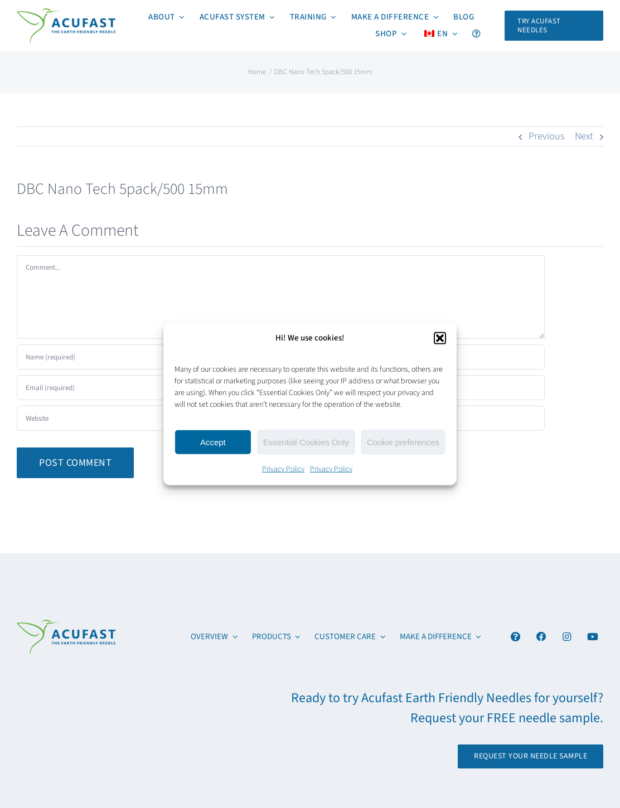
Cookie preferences (403, 441)
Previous (546, 136)
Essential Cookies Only (306, 441)
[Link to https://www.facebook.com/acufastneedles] (541, 636)
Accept (213, 441)
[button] (439, 337)
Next (584, 136)
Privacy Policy (283, 469)
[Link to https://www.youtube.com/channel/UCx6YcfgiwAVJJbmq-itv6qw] (592, 636)
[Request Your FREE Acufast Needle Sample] (554, 26)
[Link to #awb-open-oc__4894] (515, 636)
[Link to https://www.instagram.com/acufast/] (567, 636)
